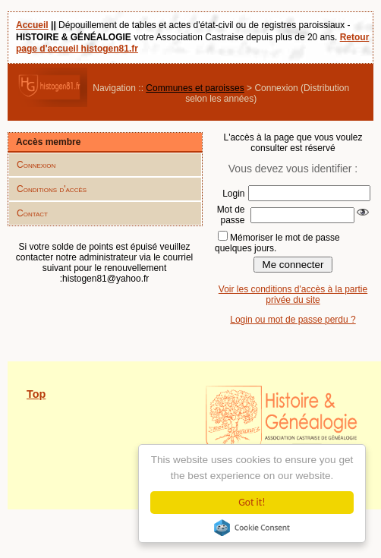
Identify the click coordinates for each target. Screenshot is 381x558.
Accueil (32, 25)
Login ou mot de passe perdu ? (292, 319)
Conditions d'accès (52, 189)
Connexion (36, 164)
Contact (32, 213)
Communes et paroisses (195, 88)
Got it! (251, 502)
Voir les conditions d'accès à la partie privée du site (293, 294)
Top (36, 394)
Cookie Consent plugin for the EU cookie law (252, 527)
